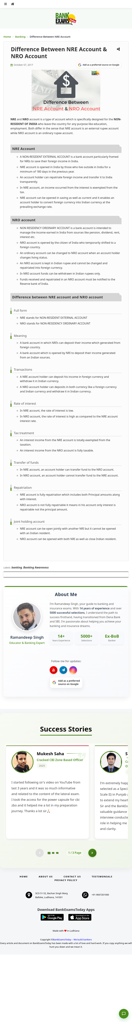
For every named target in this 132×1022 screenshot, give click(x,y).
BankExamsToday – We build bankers (72, 1007)
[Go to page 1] (49, 920)
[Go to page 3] (57, 920)
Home (7, 36)
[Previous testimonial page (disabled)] (39, 920)
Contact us (72, 944)
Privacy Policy (65, 947)
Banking (20, 36)
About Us (46, 944)
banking (17, 567)
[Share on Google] (99, 65)
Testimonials (102, 944)
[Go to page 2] (53, 920)
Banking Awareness (36, 567)
